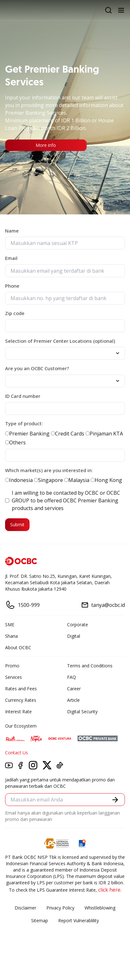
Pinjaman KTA (104, 433)
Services (13, 677)
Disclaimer (25, 908)
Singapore (48, 480)
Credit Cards (67, 433)
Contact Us (16, 753)
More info (46, 145)
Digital (73, 636)
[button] (115, 799)
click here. (109, 889)
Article (73, 700)
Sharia (11, 636)
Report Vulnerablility (78, 920)
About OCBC (18, 647)
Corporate (77, 625)
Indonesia (19, 480)
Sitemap (39, 920)
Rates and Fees (21, 689)
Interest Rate (18, 711)
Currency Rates (20, 700)
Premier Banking (27, 433)
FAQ (71, 677)
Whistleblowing (100, 908)
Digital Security (82, 711)
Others (15, 442)
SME (9, 625)
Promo (12, 666)
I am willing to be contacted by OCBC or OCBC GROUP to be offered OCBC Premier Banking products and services (62, 500)
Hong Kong (106, 480)
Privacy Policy (60, 908)
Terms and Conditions (90, 666)
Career (74, 689)
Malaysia (76, 480)
